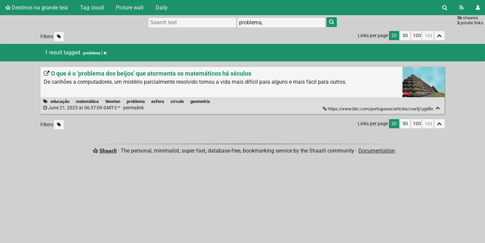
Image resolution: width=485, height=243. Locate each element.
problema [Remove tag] (94, 53)
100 (417, 35)
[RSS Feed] (461, 7)
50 (405, 35)
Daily (162, 7)
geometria (200, 101)
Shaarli (108, 150)
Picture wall (129, 7)
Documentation (376, 150)
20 (394, 35)
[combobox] (281, 22)
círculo (177, 101)
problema (136, 101)
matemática (87, 101)
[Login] (478, 7)
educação (60, 101)
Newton (112, 101)
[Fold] (438, 108)
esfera (157, 101)
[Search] (445, 7)
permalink (94, 108)
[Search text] (192, 22)
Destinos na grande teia (36, 7)
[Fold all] (439, 35)
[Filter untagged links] (59, 36)
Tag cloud (92, 7)
